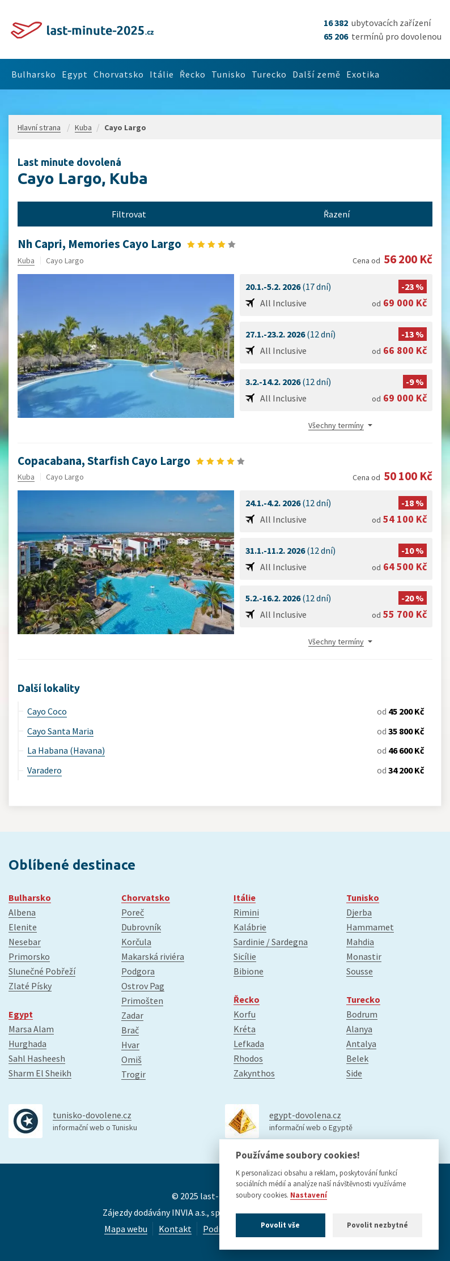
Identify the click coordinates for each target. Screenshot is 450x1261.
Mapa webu (125, 1228)
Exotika (418, 74)
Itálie (185, 74)
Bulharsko (37, 74)
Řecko (222, 74)
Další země (365, 74)
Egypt (85, 74)
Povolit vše (280, 1225)
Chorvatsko (135, 74)
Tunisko (264, 74)
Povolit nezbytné (377, 1225)
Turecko (311, 74)
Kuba (26, 260)
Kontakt (175, 1228)
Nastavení (308, 1195)
